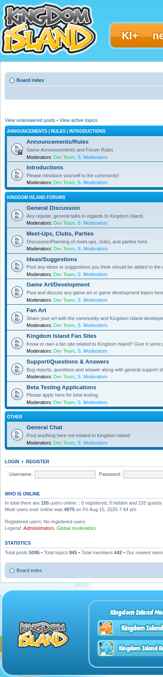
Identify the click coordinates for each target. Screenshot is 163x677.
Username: (21, 474)
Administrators (38, 528)
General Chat (44, 427)
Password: (110, 474)
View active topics (78, 120)
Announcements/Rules (58, 141)
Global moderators (76, 528)
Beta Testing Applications (61, 387)
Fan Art (37, 310)
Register (38, 461)
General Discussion (53, 208)
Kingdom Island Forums (36, 197)
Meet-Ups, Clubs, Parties (60, 233)
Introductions (45, 167)
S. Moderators (92, 157)
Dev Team (64, 157)
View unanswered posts (30, 120)
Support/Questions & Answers (68, 361)
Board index (30, 80)
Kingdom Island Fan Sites (61, 336)
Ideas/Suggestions (52, 259)
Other (14, 416)
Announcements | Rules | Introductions (56, 131)
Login (12, 461)
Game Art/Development (58, 284)
